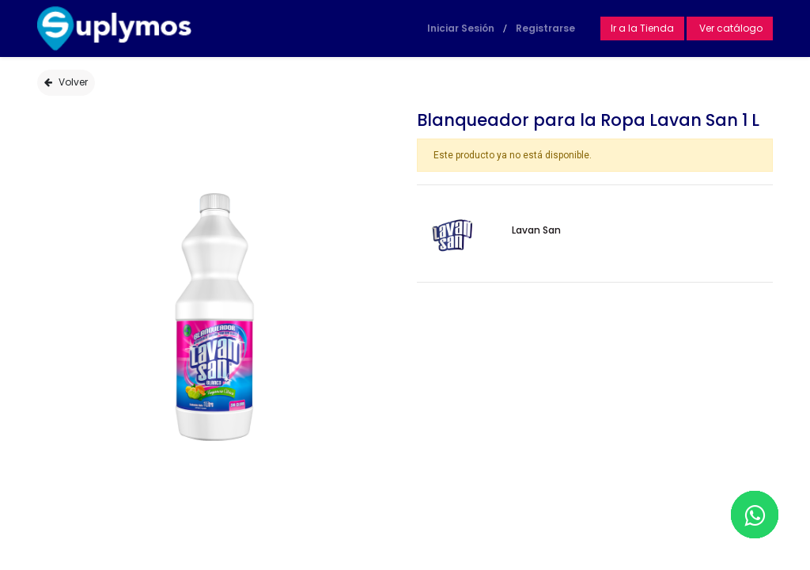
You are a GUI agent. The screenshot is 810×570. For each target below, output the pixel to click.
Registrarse (545, 28)
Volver (66, 82)
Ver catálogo (730, 28)
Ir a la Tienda (642, 28)
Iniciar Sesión (460, 28)
